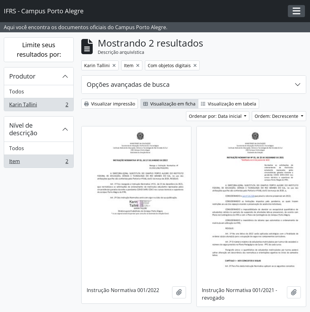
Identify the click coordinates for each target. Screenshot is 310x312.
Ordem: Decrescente (277, 116)
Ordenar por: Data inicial (216, 116)
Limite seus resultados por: (39, 50)
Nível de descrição (23, 129)
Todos (16, 91)
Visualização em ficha (169, 104)
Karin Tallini (38, 106)
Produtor (22, 76)
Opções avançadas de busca (128, 84)
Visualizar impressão (109, 104)
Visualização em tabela (228, 104)
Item (38, 162)
